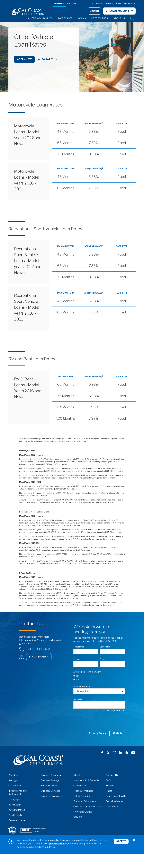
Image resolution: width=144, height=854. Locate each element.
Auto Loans (14, 804)
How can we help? (81, 686)
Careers (77, 817)
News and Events (82, 811)
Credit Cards (15, 815)
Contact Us (97, 3)
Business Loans (49, 785)
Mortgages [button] (65, 18)
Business (71, 3)
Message (77, 699)
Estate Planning (82, 796)
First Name (78, 647)
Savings (12, 780)
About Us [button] (119, 18)
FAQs (109, 780)
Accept (121, 842)
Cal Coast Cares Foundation (88, 806)
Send (117, 733)
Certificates (14, 785)
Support (110, 785)
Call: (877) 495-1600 (38, 648)
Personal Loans (16, 820)
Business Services (50, 791)
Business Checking (51, 775)
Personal (59, 3)
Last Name (105, 647)
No (77, 679)
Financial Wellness (83, 791)
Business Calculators (52, 796)
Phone (76, 659)
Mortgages (14, 799)
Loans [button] (82, 18)
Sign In (94, 11)
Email (102, 659)
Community (79, 785)
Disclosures (112, 806)
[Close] (134, 840)
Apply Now (24, 59)
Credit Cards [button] (99, 18)
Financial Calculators (84, 801)
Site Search (132, 18)
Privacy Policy (97, 733)
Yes (77, 676)
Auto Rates (46, 59)
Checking (13, 775)
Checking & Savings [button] (40, 18)
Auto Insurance (16, 810)
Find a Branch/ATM (126, 3)
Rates (109, 3)
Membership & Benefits (86, 780)
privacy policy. (57, 843)
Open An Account (118, 11)
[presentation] (94, 720)
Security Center (114, 801)
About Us (78, 775)
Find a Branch (39, 656)
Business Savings (50, 780)
